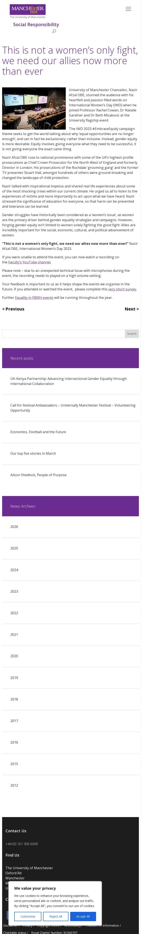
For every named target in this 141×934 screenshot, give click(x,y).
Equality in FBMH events (34, 297)
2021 (14, 634)
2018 (14, 699)
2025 (14, 548)
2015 (14, 764)
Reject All (55, 916)
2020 (14, 656)
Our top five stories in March (33, 453)
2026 (14, 526)
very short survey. (122, 289)
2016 (14, 742)
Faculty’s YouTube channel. (29, 262)
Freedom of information (102, 925)
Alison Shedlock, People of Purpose (38, 475)
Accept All (83, 916)
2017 (14, 720)
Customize (28, 916)
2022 (14, 613)
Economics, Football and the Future (38, 432)
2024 (14, 570)
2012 (14, 785)
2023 (14, 591)
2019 (14, 677)
